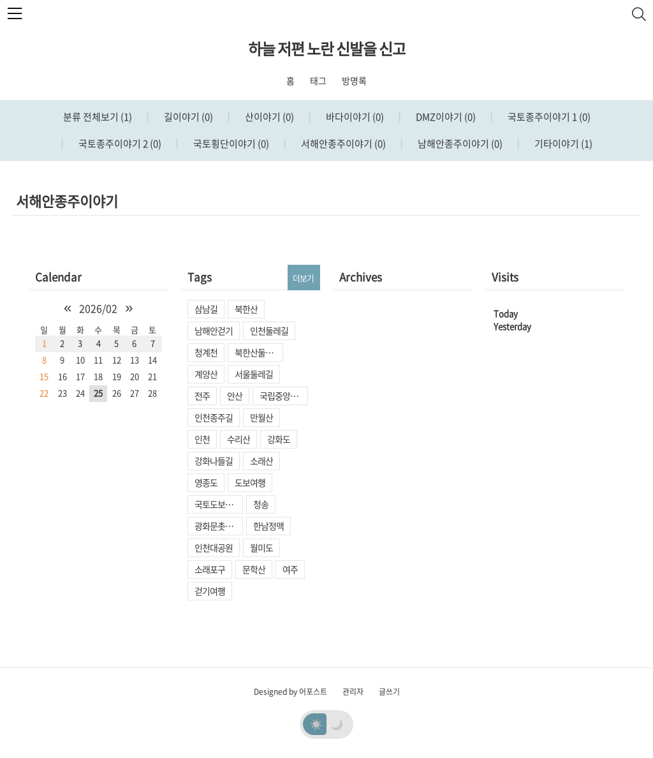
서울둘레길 (254, 374)
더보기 (303, 278)
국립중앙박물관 (284, 395)
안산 (234, 395)
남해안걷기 (213, 330)
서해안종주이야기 (342, 144)
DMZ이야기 (445, 117)
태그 (318, 80)
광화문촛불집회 (218, 525)
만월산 (261, 417)
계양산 (205, 374)
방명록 (354, 80)
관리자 (352, 691)
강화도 (278, 439)
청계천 (205, 352)
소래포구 (209, 569)
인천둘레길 (269, 330)
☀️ (316, 723)
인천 (202, 439)
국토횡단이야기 (230, 144)
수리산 (238, 439)
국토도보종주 (217, 504)
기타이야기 (562, 144)
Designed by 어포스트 (290, 691)
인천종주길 (213, 417)
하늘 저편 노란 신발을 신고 (327, 48)
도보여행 (250, 482)
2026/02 (98, 308)
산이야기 (268, 117)
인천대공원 (213, 547)
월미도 (261, 547)
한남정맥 (268, 525)
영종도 (205, 482)
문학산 (253, 569)
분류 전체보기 (97, 117)
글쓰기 (389, 691)
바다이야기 (354, 117)
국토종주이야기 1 (548, 117)
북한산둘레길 (258, 352)
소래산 (261, 460)
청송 (260, 504)
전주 (202, 395)
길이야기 (187, 117)
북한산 (246, 308)
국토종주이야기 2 (119, 144)
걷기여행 (209, 590)
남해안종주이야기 (459, 144)
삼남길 (205, 308)
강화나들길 (213, 460)
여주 (290, 569)
